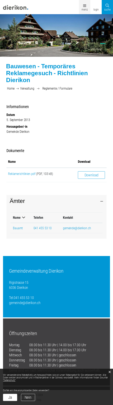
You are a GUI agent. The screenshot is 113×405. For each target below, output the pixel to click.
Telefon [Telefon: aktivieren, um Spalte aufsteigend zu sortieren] (38, 218)
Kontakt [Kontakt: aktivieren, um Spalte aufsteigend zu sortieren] (68, 218)
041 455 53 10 (42, 228)
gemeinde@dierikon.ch (77, 228)
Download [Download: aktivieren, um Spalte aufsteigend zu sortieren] (84, 162)
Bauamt (18, 228)
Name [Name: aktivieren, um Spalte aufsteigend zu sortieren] (12, 162)
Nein (28, 397)
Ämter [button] (17, 201)
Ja (10, 397)
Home (11, 88)
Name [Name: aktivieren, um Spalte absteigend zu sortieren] (17, 218)
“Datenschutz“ (9, 380)
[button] (27, 88)
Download (91, 175)
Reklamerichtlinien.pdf (22, 174)
